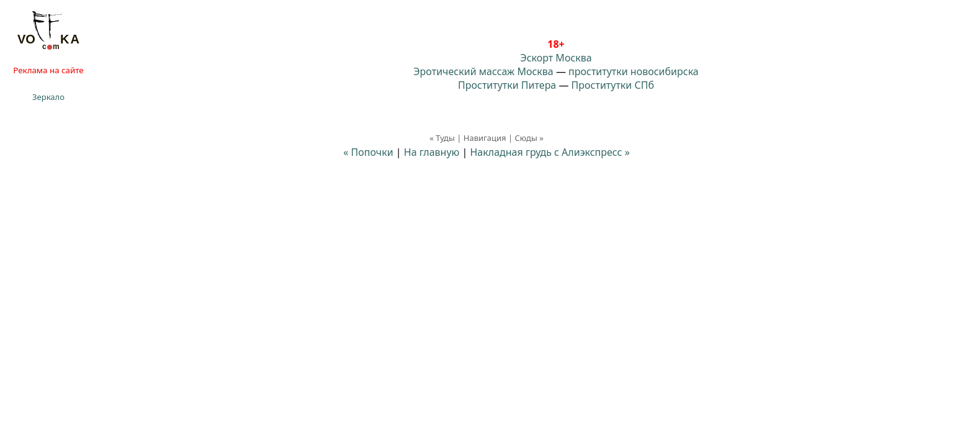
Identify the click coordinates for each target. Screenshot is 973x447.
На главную (432, 152)
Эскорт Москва (555, 58)
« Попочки (368, 152)
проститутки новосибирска (633, 71)
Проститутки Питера (507, 85)
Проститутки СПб (613, 85)
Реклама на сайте (48, 70)
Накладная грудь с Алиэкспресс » (549, 152)
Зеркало (48, 96)
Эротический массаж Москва (483, 71)
